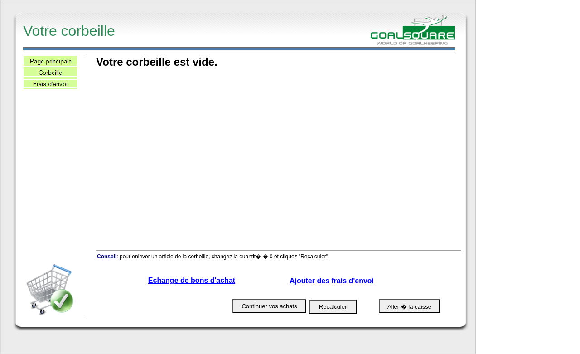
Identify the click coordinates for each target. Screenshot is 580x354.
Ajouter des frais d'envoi (332, 281)
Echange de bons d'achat (191, 280)
